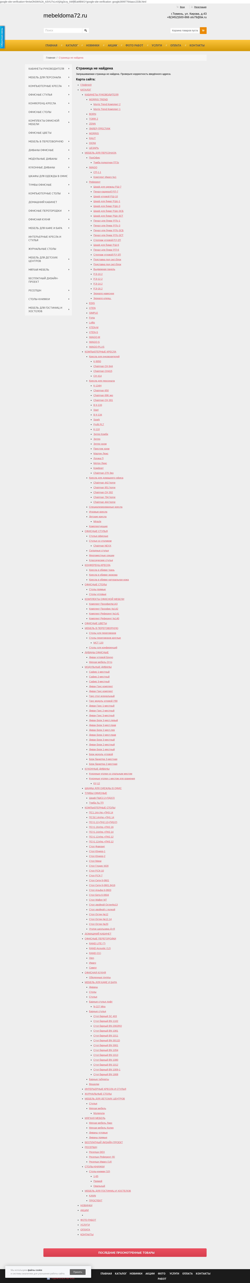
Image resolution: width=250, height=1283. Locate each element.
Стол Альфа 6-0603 (100, 890)
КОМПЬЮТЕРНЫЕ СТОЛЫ (44, 193)
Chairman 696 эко (103, 395)
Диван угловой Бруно (101, 657)
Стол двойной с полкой (102, 909)
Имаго (92, 962)
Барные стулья (97, 1011)
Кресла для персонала (102, 380)
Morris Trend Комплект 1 (106, 109)
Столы (92, 992)
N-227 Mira (99, 1006)
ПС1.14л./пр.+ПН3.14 (101, 812)
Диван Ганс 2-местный (101, 710)
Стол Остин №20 (98, 924)
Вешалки (94, 1084)
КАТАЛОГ (72, 45)
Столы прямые (97, 589)
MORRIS (94, 133)
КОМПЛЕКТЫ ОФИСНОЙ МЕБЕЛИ (43, 122)
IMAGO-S (94, 342)
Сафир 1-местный (99, 671)
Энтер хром (100, 443)
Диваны (93, 987)
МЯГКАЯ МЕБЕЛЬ (38, 269)
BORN (92, 114)
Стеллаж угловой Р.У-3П (107, 254)
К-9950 (97, 361)
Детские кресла (97, 516)
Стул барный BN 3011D (106, 1040)
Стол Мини (95, 861)
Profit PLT (98, 424)
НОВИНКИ (92, 45)
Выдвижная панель (104, 269)
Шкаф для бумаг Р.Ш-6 (106, 245)
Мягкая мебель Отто (100, 662)
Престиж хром (101, 448)
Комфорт (98, 468)
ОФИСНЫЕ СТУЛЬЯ (40, 94)
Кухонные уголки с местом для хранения (112, 778)
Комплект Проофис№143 (103, 604)
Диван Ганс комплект (101, 686)
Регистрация (200, 7)
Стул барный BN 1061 (105, 1030)
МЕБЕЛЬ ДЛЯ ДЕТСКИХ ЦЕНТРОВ (43, 259)
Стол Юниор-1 (97, 851)
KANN (92, 1195)
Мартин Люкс (100, 453)
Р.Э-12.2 (98, 279)
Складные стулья (99, 550)
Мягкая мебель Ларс (100, 1123)
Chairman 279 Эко (103, 473)
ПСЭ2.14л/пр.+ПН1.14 (101, 817)
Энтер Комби (100, 434)
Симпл (93, 967)
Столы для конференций (103, 647)
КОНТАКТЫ (197, 45)
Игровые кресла (98, 511)
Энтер (96, 439)
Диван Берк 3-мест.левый (103, 720)
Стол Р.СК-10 (96, 870)
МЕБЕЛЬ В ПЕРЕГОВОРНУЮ (45, 141)
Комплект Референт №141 (104, 613)
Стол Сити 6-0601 (99, 880)
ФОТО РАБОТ (134, 45)
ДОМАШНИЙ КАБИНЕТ (42, 202)
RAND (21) (95, 953)
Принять (77, 1272)
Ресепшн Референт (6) (102, 1156)
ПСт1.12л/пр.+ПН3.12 (101, 841)
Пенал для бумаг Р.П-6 (106, 249)
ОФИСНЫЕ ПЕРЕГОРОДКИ (44, 210)
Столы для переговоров (102, 633)
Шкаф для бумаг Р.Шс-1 (106, 201)
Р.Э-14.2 (98, 283)
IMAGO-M (94, 337)
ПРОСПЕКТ (95, 1200)
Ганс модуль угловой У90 (103, 701)
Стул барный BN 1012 (105, 1064)
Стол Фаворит (97, 846)
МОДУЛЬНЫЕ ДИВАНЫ (42, 158)
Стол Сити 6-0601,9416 (102, 885)
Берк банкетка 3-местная (103, 759)
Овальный (99, 1186)
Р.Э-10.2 (98, 274)
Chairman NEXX (102, 545)
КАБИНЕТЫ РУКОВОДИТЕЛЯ (46, 68)
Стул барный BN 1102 (105, 1021)
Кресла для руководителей (104, 356)
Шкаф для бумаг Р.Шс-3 (106, 206)
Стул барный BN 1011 (105, 1035)
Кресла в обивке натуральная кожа (109, 579)
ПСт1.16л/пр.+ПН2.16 (101, 827)
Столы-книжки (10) (99, 1171)
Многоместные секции (101, 555)
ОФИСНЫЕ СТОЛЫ (39, 112)
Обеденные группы (100, 977)
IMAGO (93, 167)
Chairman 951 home (104, 487)
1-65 (95, 1176)
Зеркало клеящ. (102, 298)
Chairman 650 (101, 390)
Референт (95, 182)
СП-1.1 (97, 172)
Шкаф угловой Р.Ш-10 (105, 196)
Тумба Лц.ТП (96, 802)
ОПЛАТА (175, 45)
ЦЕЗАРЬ (94, 148)
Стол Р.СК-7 (95, 875)
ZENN (92, 123)
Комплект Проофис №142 (103, 608)
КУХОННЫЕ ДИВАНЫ (41, 167)
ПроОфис (94, 157)
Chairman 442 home (104, 482)
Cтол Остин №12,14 (100, 919)
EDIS (92, 303)
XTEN (92, 308)
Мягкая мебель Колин (101, 1127)
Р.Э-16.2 (98, 288)
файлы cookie (35, 1270)
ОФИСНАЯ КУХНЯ (39, 219)
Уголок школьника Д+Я (102, 929)
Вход (182, 7)
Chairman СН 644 (103, 366)
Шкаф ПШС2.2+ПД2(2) (102, 798)
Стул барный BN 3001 (105, 1045)
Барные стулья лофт (100, 1001)
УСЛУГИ (157, 45)
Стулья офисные (98, 536)
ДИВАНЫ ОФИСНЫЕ (41, 150)
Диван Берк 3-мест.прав (102, 725)
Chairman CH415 (102, 371)
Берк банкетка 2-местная (103, 764)
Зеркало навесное (103, 293)
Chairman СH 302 (103, 492)
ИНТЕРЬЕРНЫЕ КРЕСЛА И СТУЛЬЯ (44, 238)
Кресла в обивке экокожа (103, 574)
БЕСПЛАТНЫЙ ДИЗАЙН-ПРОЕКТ (43, 279)
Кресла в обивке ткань (102, 570)
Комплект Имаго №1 (104, 177)
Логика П (98, 458)
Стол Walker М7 (98, 899)
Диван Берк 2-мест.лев (102, 730)
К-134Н (97, 385)
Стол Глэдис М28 (99, 865)
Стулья (93, 996)
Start (96, 409)
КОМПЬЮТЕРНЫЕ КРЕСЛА (45, 86)
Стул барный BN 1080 (105, 1059)
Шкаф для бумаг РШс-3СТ (108, 215)
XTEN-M (93, 327)
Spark (96, 419)
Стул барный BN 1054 (105, 1050)
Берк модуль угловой (101, 754)
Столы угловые (97, 594)
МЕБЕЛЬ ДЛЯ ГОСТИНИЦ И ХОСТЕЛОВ (45, 309)
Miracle (97, 521)
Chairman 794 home (104, 497)
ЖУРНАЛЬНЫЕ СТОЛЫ (42, 249)
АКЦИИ (112, 45)
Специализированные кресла (105, 507)
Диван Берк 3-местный (102, 739)
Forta (92, 317)
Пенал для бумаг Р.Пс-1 (106, 220)
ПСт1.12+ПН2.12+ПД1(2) (103, 822)
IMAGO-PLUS (96, 346)
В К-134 (97, 414)
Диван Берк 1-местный (102, 749)
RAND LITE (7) (97, 943)
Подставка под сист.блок (107, 259)
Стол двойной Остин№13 (103, 904)
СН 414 (97, 376)
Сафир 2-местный (99, 676)
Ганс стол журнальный (102, 696)
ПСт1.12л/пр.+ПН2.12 (101, 836)
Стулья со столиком (100, 540)
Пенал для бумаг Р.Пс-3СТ (108, 235)
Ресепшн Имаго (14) (100, 1161)
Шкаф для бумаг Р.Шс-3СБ (108, 211)
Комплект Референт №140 (104, 618)
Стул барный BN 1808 (105, 1074)
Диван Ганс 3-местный (101, 715)
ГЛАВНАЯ (51, 45)
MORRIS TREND (98, 99)
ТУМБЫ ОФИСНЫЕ (40, 184)
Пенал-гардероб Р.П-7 (105, 191)
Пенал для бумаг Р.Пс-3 (106, 225)
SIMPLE (93, 312)
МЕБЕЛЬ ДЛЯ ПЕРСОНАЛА (44, 77)
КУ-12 (96, 783)
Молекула (99, 1113)
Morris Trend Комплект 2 (106, 104)
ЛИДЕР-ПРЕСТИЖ (99, 128)
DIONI (92, 143)
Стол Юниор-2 (97, 856)
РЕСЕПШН (34, 290)
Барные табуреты (99, 1079)
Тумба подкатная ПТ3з (106, 162)
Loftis (92, 322)
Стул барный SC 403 (105, 1016)
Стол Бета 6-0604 (99, 895)
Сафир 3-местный (99, 681)
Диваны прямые (98, 1137)
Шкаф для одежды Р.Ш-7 (107, 186)
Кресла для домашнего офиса (106, 477)
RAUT (92, 138)
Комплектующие (98, 526)
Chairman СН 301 (103, 400)
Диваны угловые (98, 1132)
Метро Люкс (100, 463)
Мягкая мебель (97, 1108)
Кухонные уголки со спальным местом (110, 773)
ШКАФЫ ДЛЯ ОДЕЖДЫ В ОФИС (48, 176)
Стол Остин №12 (98, 914)
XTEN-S (93, 332)
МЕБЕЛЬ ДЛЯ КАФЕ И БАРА (45, 228)
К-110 (96, 429)
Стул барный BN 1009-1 (106, 1069)
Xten (91, 958)
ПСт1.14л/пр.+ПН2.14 (101, 832)
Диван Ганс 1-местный (101, 705)
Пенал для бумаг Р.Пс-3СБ (108, 230)
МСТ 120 (98, 642)
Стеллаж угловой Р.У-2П (107, 240)
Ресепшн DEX (97, 1152)
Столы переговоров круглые (105, 637)
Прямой (97, 1181)
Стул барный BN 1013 (105, 1055)
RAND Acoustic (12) (100, 948)
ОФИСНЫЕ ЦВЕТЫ (39, 132)
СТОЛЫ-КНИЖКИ (39, 299)
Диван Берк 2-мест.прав (102, 734)
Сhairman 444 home (104, 502)
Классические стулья (101, 560)
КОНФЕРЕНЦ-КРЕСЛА (42, 103)
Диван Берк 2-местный (102, 744)
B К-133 (97, 405)
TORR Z (93, 118)
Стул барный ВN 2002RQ (107, 1026)
